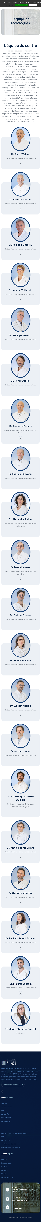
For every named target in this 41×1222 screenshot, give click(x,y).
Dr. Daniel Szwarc (20, 567)
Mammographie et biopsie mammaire (14, 1133)
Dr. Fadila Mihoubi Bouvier (20, 938)
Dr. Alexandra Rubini (20, 519)
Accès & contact (7, 1177)
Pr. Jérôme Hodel (20, 751)
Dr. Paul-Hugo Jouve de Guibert (20, 798)
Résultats (4, 1159)
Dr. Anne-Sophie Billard (20, 847)
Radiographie (6, 1118)
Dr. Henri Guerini (20, 380)
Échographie (5, 1121)
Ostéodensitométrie (8, 1144)
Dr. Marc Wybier (20, 154)
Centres (4, 1167)
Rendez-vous (6, 1163)
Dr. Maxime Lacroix (20, 983)
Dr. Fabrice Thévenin (21, 474)
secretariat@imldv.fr (20, 1200)
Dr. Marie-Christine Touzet (20, 1029)
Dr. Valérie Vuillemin (20, 290)
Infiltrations (5, 1140)
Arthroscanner (6, 1107)
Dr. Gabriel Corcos (20, 615)
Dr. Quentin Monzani (20, 893)
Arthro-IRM (5, 1114)
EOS (2, 1137)
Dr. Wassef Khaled (20, 705)
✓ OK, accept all (21, 5)
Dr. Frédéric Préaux (20, 426)
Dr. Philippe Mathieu (20, 244)
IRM (2, 1110)
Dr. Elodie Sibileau (20, 660)
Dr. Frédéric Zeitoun (20, 199)
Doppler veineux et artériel (10, 1147)
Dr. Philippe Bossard (20, 335)
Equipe (3, 1174)
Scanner (4, 1103)
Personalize (33, 5)
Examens (4, 1170)
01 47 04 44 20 (17, 1208)
